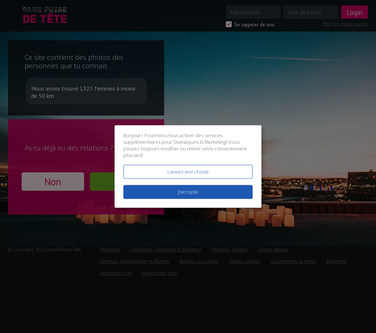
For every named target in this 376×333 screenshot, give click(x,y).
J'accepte (188, 192)
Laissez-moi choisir (188, 171)
